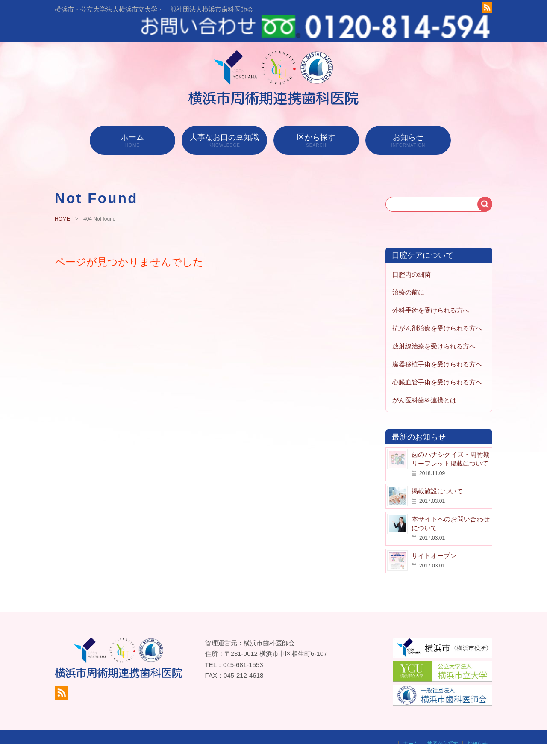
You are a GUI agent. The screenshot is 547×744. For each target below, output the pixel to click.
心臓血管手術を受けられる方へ (437, 361)
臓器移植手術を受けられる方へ (437, 343)
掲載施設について (437, 470)
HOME (62, 199)
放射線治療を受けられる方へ (434, 325)
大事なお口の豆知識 (224, 119)
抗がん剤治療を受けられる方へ (437, 307)
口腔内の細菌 (411, 253)
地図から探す (442, 723)
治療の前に (408, 271)
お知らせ (408, 119)
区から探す (316, 119)
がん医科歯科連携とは (424, 379)
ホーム (132, 119)
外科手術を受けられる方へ (430, 289)
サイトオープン (434, 535)
